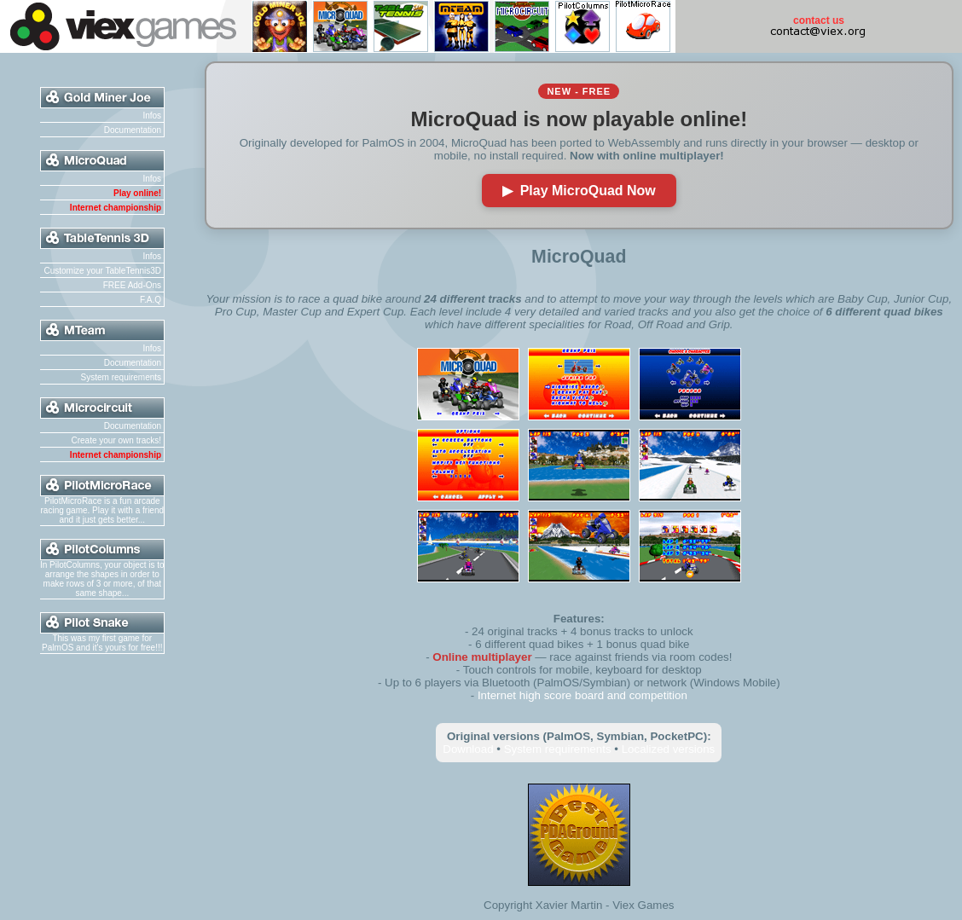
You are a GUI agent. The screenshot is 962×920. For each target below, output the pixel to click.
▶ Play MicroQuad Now (579, 190)
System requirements (121, 377)
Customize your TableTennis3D (102, 270)
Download (468, 749)
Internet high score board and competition (582, 695)
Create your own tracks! (116, 440)
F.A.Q (150, 299)
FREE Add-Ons (132, 285)
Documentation (132, 130)
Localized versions (669, 749)
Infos (151, 115)
